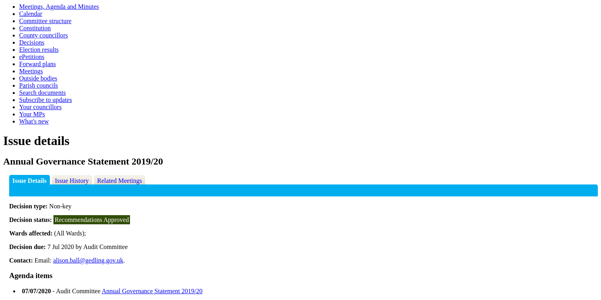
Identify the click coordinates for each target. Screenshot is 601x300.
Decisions (31, 42)
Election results (39, 49)
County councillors (43, 35)
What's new (34, 121)
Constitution (35, 28)
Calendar (30, 13)
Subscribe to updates (45, 99)
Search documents (42, 92)
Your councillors (40, 107)
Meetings (31, 71)
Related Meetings (119, 180)
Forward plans (37, 64)
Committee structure (45, 21)
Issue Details (29, 180)
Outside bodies (38, 78)
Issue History (72, 180)
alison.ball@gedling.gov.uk (88, 260)
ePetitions (31, 56)
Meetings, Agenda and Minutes (59, 6)
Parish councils (38, 85)
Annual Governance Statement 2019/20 (152, 291)
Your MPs (32, 114)
